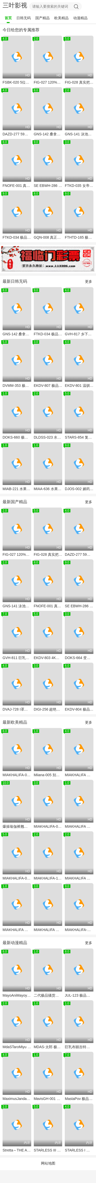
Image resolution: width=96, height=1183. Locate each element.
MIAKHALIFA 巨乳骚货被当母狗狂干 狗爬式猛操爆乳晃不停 (17, 930)
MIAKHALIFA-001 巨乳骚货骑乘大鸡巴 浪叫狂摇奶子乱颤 (17, 775)
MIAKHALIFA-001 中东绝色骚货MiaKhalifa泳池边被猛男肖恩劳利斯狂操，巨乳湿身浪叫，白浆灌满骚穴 (48, 826)
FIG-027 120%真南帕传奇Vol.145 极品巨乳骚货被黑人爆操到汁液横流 (48, 82)
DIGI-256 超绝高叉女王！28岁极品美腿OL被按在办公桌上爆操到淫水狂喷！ (48, 709)
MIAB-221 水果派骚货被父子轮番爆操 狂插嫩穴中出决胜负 (17, 489)
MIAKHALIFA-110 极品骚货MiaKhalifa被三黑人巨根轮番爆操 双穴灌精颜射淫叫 (48, 878)
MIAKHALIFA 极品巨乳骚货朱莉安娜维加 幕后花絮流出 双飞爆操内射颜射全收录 (79, 775)
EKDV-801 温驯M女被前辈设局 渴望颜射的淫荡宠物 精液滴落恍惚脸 (79, 385)
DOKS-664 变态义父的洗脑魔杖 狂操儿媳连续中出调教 (79, 658)
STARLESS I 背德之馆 (79, 1150)
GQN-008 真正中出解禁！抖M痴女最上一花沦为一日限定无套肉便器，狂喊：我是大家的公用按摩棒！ (48, 237)
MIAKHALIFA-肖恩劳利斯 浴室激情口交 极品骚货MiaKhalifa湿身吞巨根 (79, 930)
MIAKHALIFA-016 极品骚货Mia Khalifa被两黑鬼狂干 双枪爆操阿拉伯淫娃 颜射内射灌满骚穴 (17, 878)
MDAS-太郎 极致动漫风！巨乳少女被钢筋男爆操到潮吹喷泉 (48, 1047)
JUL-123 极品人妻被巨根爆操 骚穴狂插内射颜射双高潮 (79, 995)
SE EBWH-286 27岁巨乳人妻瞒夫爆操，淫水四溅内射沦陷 (48, 186)
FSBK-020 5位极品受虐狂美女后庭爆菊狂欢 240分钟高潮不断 (17, 82)
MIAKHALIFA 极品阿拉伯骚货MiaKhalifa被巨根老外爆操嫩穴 (79, 878)
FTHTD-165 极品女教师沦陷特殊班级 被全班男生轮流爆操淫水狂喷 (79, 237)
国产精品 (42, 18)
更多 (88, 281)
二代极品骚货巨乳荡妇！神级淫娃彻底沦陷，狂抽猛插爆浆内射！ (48, 995)
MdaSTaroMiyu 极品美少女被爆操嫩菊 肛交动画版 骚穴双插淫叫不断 (17, 1047)
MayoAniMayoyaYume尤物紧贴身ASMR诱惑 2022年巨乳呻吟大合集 (17, 995)
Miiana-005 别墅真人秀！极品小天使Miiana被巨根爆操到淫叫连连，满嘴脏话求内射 (48, 775)
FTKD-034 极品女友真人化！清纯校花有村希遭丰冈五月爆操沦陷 (17, 237)
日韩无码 (23, 18)
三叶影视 (15, 5)
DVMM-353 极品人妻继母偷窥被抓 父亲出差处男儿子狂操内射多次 (17, 385)
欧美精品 (61, 18)
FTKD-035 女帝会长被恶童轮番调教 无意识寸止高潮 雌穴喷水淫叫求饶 (79, 186)
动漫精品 (80, 18)
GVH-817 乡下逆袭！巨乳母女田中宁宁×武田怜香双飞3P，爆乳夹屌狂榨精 (79, 334)
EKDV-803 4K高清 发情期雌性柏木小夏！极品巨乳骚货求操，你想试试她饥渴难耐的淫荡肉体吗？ (48, 658)
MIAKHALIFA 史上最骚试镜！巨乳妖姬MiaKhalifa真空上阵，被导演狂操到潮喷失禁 (48, 930)
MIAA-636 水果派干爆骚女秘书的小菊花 (48, 489)
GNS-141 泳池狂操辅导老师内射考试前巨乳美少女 (79, 134)
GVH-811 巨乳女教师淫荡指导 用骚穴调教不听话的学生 (17, 658)
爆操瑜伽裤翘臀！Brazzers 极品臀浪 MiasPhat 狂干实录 (17, 826)
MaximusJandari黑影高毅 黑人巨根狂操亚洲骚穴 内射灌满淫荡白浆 (17, 1099)
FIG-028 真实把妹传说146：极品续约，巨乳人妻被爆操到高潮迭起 (79, 82)
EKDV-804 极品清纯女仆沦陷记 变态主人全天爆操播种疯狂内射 (79, 709)
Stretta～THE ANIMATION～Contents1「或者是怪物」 (17, 1150)
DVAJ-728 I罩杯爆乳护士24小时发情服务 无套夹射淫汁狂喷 (17, 709)
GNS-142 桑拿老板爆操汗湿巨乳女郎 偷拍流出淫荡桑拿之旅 (48, 134)
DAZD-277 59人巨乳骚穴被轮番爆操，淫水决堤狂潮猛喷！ (17, 134)
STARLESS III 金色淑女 (48, 1150)
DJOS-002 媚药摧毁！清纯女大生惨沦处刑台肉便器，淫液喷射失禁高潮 (79, 489)
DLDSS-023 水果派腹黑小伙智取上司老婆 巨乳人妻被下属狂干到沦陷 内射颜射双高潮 (48, 437)
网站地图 (48, 1163)
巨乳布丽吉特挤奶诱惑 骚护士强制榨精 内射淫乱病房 (79, 1047)
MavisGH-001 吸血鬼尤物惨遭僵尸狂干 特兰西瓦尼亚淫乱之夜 (48, 1099)
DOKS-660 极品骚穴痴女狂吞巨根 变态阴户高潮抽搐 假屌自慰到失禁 (17, 437)
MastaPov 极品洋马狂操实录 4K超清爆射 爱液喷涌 (79, 1099)
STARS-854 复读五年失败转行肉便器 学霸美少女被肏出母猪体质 (79, 437)
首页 (8, 18)
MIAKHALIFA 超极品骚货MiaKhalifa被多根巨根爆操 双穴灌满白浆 (79, 826)
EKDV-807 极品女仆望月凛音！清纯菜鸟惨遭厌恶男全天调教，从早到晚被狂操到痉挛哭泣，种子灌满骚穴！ (48, 385)
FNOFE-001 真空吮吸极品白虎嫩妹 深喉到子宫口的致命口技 (17, 186)
